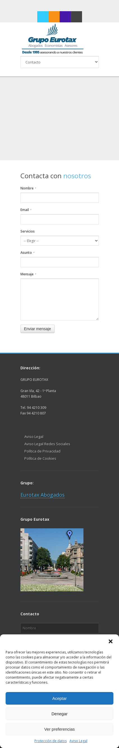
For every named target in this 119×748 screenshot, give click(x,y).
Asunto (27, 252)
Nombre (28, 188)
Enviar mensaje (37, 329)
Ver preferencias (59, 729)
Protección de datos (50, 740)
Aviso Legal (78, 740)
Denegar (60, 713)
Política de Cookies (40, 458)
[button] (110, 641)
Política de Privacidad (42, 451)
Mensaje (28, 274)
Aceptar (59, 698)
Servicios (27, 231)
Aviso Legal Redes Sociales (47, 443)
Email (25, 209)
